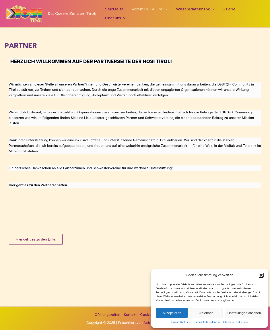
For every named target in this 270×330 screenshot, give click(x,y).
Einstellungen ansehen (244, 313)
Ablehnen (206, 313)
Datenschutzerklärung (207, 322)
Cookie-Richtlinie (181, 322)
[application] (165, 9)
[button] (261, 275)
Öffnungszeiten (107, 315)
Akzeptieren (172, 313)
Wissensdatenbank (195, 9)
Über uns (115, 18)
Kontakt (130, 315)
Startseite (114, 9)
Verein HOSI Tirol (150, 9)
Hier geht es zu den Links (36, 239)
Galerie (228, 9)
